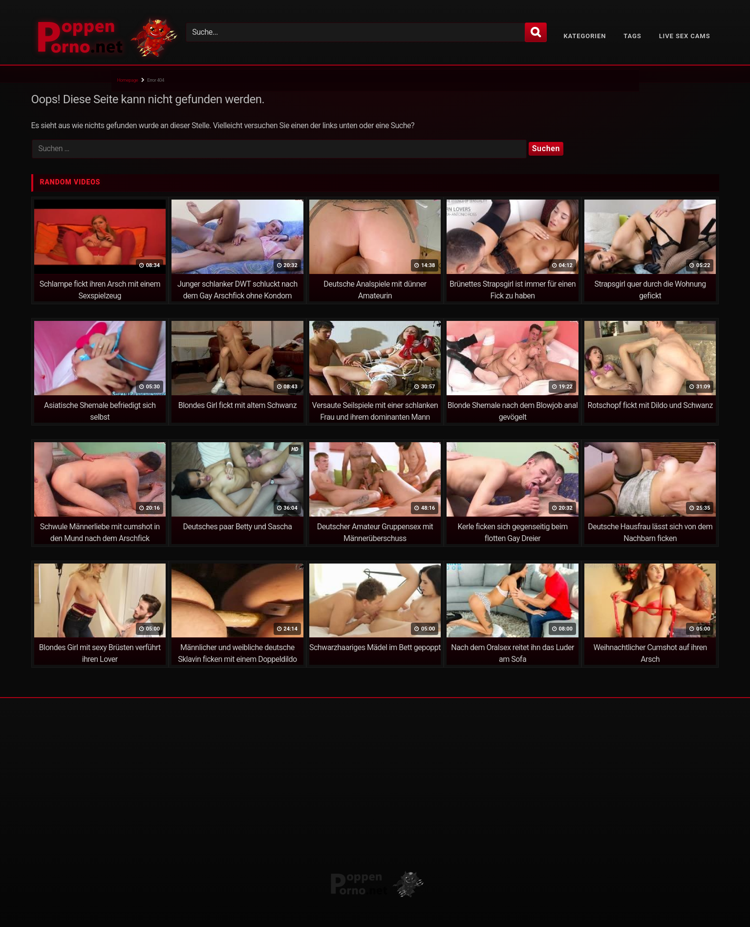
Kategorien (584, 36)
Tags (632, 36)
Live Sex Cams (684, 36)
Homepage (127, 80)
